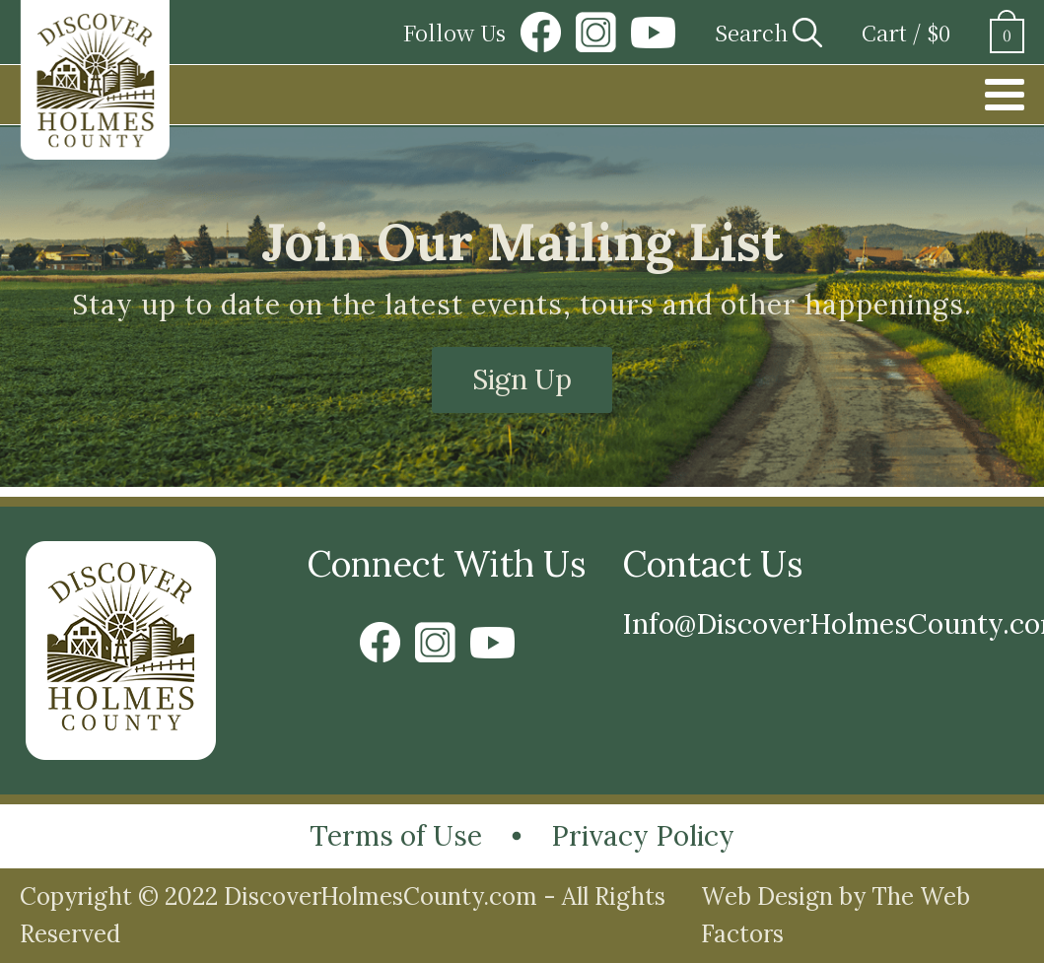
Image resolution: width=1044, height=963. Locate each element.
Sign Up (522, 379)
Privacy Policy (642, 836)
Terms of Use (396, 836)
